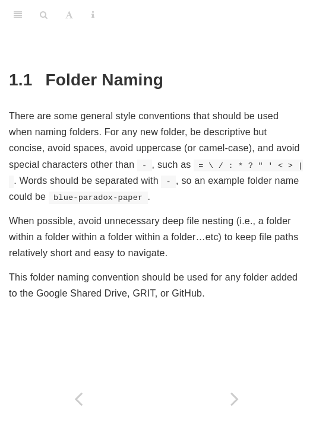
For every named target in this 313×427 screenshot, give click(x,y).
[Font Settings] (69, 15)
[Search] (43, 15)
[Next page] (235, 398)
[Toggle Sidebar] (18, 15)
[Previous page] (78, 398)
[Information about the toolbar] (93, 15)
